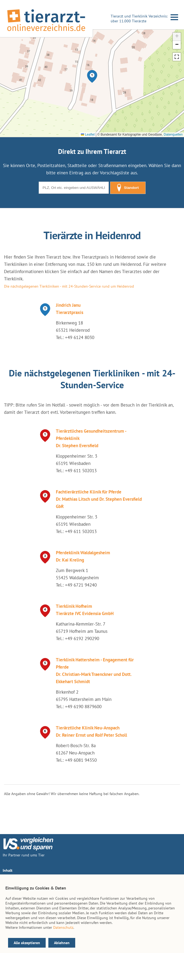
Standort (128, 188)
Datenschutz (63, 927)
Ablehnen (62, 942)
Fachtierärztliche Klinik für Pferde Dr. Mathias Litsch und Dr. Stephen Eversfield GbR (99, 499)
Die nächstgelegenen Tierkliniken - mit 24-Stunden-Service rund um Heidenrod (69, 286)
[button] (92, 76)
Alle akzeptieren (27, 942)
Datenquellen (173, 134)
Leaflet (88, 134)
